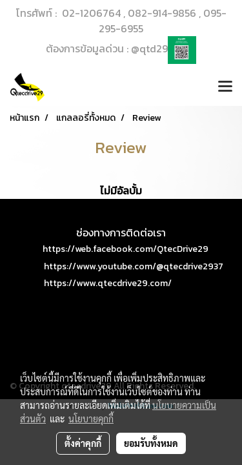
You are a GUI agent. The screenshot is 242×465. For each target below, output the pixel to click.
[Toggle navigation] (225, 87)
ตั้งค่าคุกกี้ (83, 443)
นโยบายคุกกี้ (91, 418)
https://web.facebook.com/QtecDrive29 (125, 249)
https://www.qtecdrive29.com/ (108, 283)
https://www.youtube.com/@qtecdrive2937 (133, 266)
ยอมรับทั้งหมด (151, 443)
